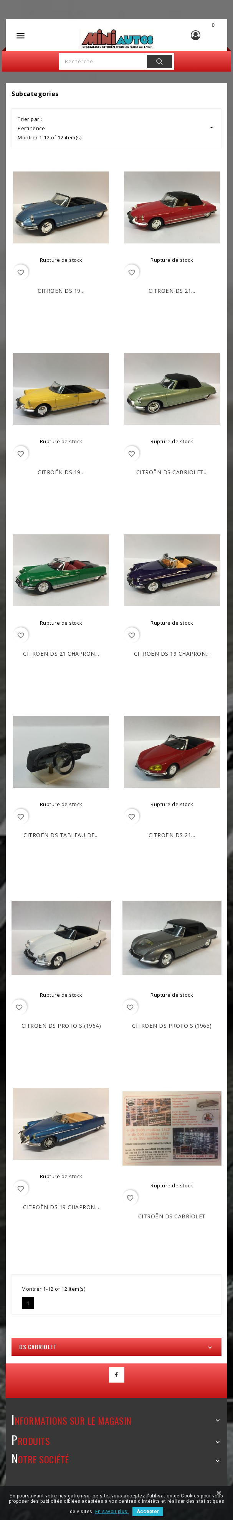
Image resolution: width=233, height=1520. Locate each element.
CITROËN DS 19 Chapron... (172, 653)
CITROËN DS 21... (172, 290)
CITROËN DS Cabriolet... (172, 472)
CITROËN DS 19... (61, 290)
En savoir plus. (112, 1511)
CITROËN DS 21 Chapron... (61, 653)
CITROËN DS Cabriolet (172, 1216)
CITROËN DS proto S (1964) (61, 1025)
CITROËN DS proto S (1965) (172, 1025)
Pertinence (116, 128)
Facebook (116, 1375)
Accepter (148, 1511)
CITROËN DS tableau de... (61, 835)
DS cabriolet (37, 1346)
